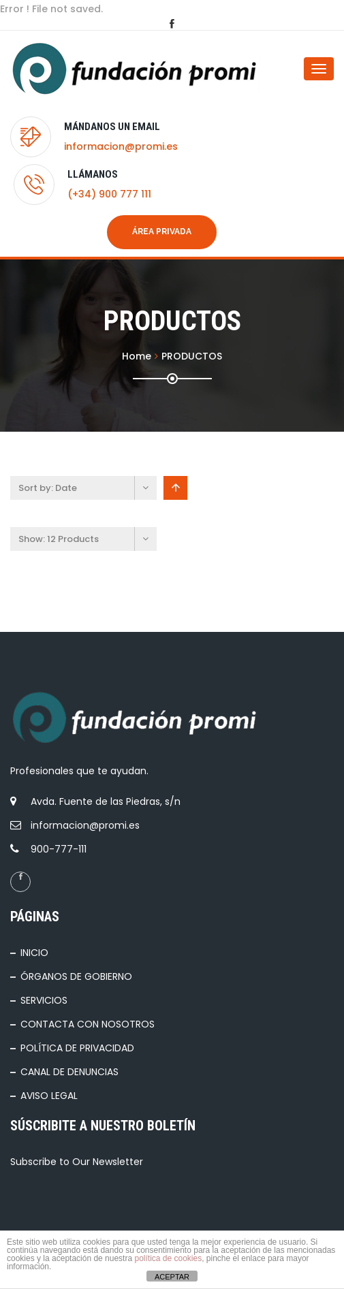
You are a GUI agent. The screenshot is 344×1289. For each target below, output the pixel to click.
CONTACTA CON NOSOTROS (87, 1024)
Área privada (161, 231)
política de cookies (168, 1258)
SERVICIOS (43, 1000)
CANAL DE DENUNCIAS (69, 1072)
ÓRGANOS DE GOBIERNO (76, 976)
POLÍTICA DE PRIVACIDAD (77, 1048)
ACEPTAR (172, 1277)
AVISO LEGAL (49, 1095)
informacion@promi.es (121, 146)
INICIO (34, 952)
